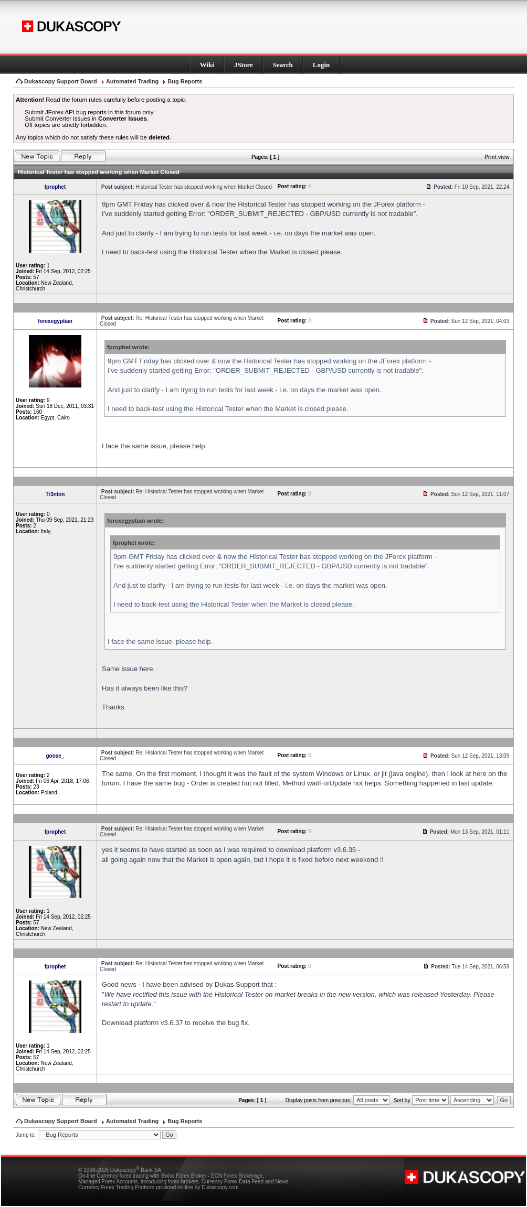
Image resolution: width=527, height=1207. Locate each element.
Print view (496, 157)
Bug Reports (184, 81)
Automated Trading (132, 81)
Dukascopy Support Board (60, 81)
